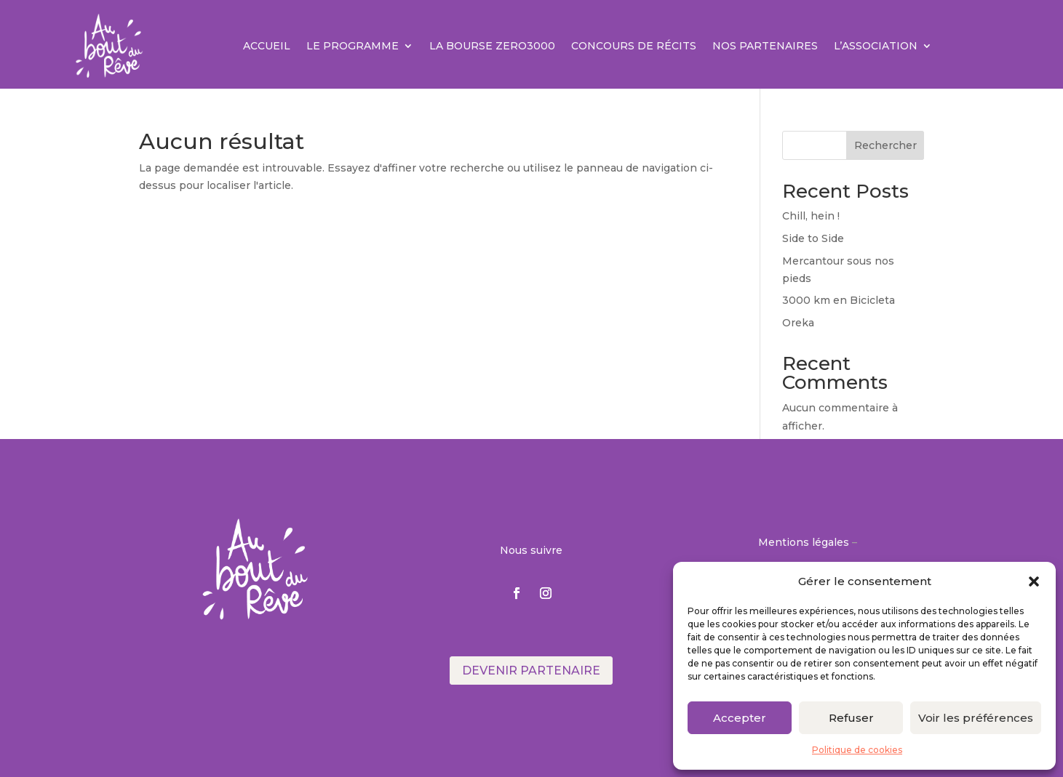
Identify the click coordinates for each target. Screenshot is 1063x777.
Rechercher (885, 145)
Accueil (266, 45)
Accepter (739, 718)
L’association (875, 45)
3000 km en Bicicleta (838, 300)
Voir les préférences (975, 718)
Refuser (851, 718)
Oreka (798, 322)
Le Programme (352, 45)
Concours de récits (633, 45)
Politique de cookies (857, 749)
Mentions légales (803, 542)
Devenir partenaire (531, 670)
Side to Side (813, 238)
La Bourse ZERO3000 (492, 45)
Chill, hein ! (811, 215)
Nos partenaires (765, 45)
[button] (1034, 581)
